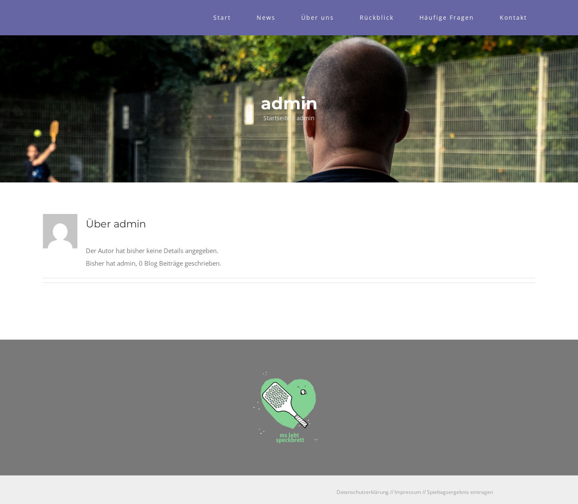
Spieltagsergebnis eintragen (460, 492)
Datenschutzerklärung (363, 492)
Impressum (408, 492)
